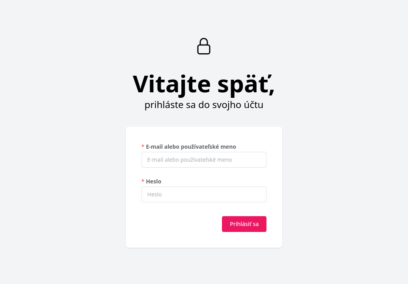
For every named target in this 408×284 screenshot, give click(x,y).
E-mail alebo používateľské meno (191, 146)
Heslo (153, 181)
